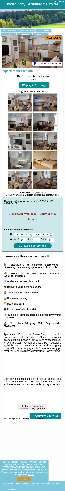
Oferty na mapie (27, 30)
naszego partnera (51, 384)
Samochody (24, 35)
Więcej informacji (34, 85)
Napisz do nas (33, 485)
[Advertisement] (32, 453)
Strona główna (10, 30)
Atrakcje (40, 35)
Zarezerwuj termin (45, 416)
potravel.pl (59, 1)
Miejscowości (43, 30)
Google (41, 462)
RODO (31, 474)
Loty (8, 35)
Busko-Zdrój (54, 38)
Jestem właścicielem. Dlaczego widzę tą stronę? (32, 407)
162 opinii (46, 195)
